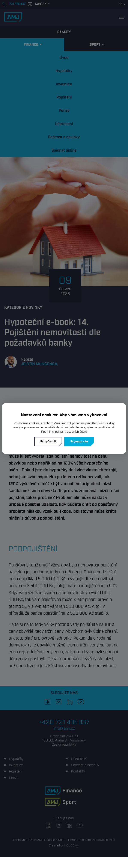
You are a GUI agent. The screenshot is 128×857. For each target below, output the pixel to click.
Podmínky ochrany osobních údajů (64, 432)
